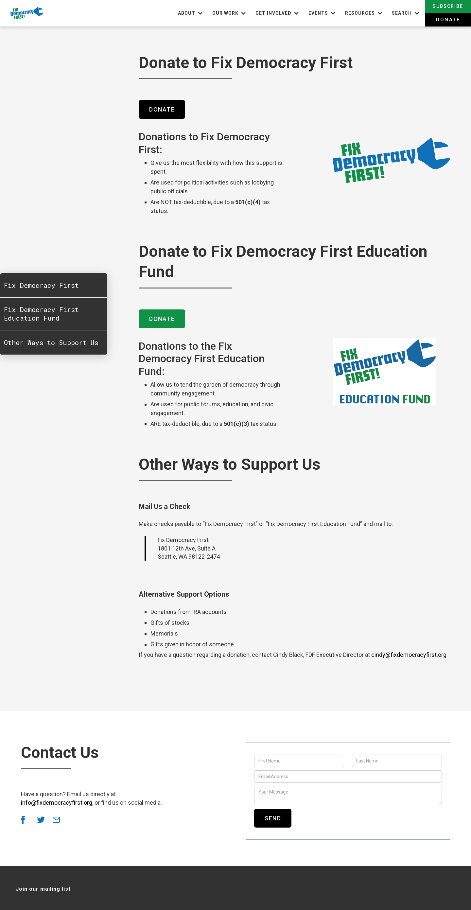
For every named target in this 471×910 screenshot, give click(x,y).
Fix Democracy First (41, 285)
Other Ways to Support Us (51, 343)
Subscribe (448, 6)
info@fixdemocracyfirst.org (56, 802)
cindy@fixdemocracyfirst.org (408, 654)
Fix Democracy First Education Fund (41, 314)
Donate (448, 20)
